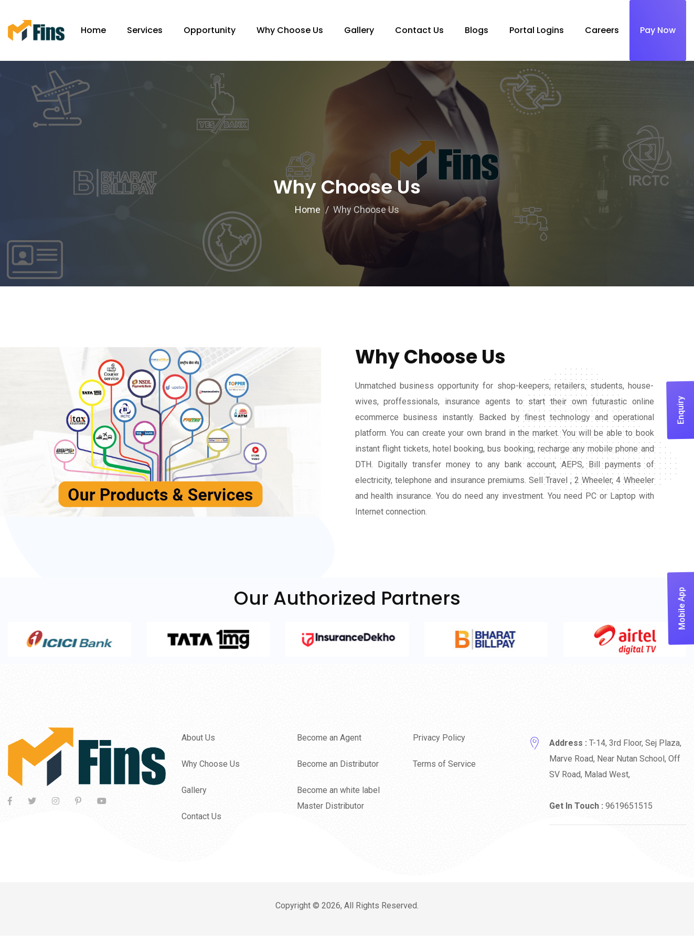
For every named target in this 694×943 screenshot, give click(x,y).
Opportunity (210, 30)
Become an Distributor (338, 764)
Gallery (194, 790)
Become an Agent (329, 738)
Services (145, 30)
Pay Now (658, 30)
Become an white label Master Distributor (338, 798)
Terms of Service (444, 764)
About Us (198, 738)
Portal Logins (536, 30)
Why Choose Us (290, 30)
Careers (602, 30)
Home (93, 30)
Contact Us (201, 816)
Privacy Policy (439, 738)
